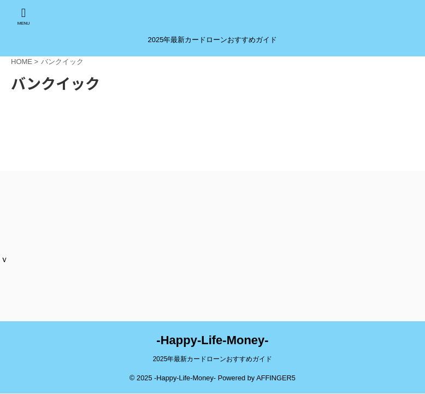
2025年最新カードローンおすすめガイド (213, 359)
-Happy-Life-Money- (212, 340)
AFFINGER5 (276, 378)
